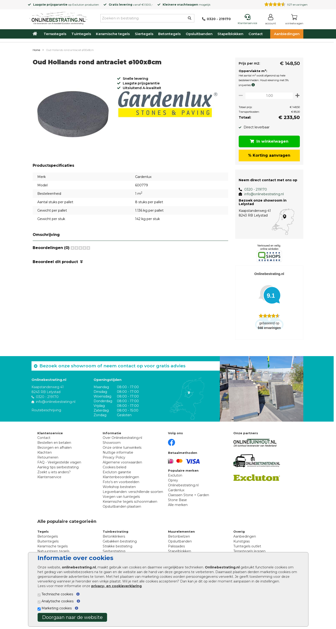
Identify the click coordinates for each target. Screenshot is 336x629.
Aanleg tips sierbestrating (58, 467)
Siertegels (144, 34)
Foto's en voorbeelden (121, 482)
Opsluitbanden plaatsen (122, 506)
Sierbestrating (114, 551)
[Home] (58, 17)
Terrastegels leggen (249, 551)
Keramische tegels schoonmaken (130, 501)
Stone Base (177, 500)
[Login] (270, 20)
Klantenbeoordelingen (121, 477)
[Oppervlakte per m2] (268, 95)
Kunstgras (241, 541)
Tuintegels (81, 34)
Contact (255, 34)
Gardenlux (176, 490)
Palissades (176, 546)
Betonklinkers (114, 536)
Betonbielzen (179, 536)
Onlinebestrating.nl (183, 485)
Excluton (78, 4)
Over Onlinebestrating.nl (122, 438)
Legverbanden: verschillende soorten (133, 492)
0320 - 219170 (253, 189)
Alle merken (178, 505)
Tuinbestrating (115, 531)
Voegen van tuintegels (121, 497)
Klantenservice (49, 477)
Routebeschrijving (46, 410)
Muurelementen (181, 531)
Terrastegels (55, 34)
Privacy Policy (114, 457)
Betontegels (169, 34)
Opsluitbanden (199, 34)
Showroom (112, 443)
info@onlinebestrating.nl (262, 194)
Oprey (173, 480)
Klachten (44, 452)
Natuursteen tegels (53, 551)
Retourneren (47, 457)
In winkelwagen (268, 141)
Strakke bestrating (117, 546)
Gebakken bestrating (120, 541)
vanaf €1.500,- (131, 4)
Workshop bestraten (119, 487)
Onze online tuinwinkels (122, 447)
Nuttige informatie (118, 452)
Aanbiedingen (287, 34)
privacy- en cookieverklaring (116, 586)
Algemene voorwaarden (122, 462)
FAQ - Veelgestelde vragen (59, 462)
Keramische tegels (113, 34)
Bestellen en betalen (54, 443)
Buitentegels (48, 541)
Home (36, 50)
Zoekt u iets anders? (54, 472)
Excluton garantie (117, 472)
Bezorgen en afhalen (54, 447)
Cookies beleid (114, 467)
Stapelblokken (230, 34)
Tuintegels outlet (247, 546)
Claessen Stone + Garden (188, 495)
